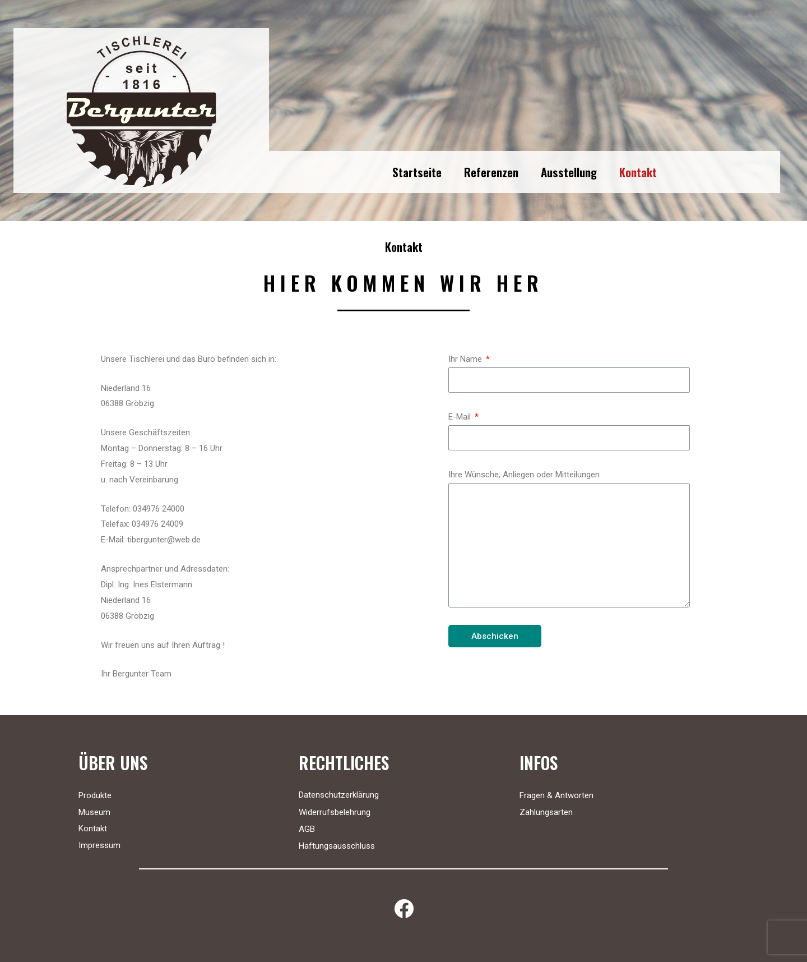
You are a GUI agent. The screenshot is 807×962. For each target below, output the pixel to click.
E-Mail (460, 417)
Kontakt (638, 172)
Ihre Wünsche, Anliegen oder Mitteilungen (524, 475)
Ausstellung (569, 172)
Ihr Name (466, 359)
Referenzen (491, 172)
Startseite (417, 172)
